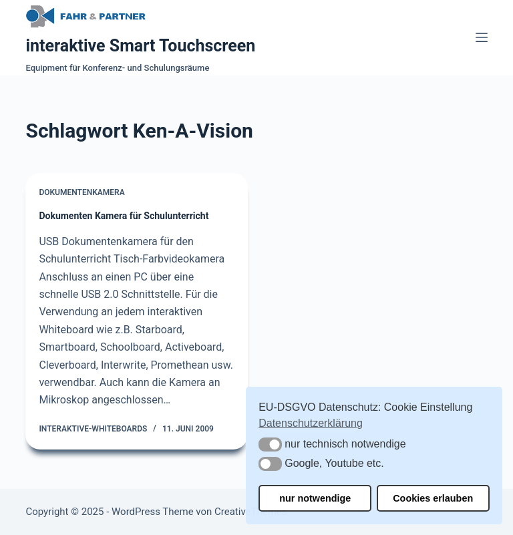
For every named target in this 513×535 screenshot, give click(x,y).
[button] (270, 444)
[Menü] (482, 37)
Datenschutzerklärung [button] (311, 423)
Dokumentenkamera (81, 192)
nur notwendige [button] (315, 498)
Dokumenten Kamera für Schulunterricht (123, 215)
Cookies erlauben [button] (433, 498)
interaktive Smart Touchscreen (140, 45)
